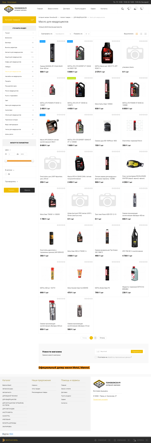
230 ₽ (134, 293)
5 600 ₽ (80, 73)
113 (32, 57)
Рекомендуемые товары (39, 392)
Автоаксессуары (8, 389)
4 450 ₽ (80, 109)
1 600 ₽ (80, 146)
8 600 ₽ (52, 146)
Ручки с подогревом (11, 95)
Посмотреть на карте (100, 399)
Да (9, 174)
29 (32, 129)
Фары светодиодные (11, 124)
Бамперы (8, 42)
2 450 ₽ (52, 109)
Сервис (93, 9)
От (6, 154)
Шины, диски (9, 134)
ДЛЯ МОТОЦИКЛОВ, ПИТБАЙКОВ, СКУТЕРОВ (13, 404)
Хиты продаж (36, 389)
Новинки (34, 385)
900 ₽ (107, 183)
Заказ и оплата (53, 9)
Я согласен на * (115, 357)
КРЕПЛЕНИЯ (6, 419)
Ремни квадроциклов (11, 91)
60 (32, 62)
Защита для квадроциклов (13, 57)
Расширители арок (11, 86)
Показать (11, 190)
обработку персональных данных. (119, 357)
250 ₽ (52, 183)
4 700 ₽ (134, 257)
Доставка (66, 9)
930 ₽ (107, 109)
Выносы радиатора (11, 47)
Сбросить (27, 190)
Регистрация (11, 2)
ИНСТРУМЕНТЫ (8, 412)
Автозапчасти (7, 392)
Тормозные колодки (11, 120)
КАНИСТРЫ (6, 416)
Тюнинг (7, 33)
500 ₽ (52, 73)
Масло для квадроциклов (13, 71)
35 (32, 67)
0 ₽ (134, 73)
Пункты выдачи (80, 9)
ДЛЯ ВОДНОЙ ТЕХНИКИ (10, 396)
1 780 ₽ (52, 220)
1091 (32, 52)
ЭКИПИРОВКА (7, 426)
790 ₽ (107, 293)
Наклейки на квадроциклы (13, 76)
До (18, 154)
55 (32, 42)
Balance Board (7, 385)
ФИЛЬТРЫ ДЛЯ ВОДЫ (9, 423)
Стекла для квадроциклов (13, 115)
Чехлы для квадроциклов (13, 129)
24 (32, 115)
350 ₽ (134, 146)
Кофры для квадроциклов (13, 62)
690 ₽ (52, 293)
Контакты (104, 9)
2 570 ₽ (107, 73)
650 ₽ (134, 220)
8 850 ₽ (134, 109)
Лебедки (7, 67)
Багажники (8, 38)
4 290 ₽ (134, 183)
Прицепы (8, 81)
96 (32, 120)
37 (32, 134)
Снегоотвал (8, 110)
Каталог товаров (19, 19)
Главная (40, 9)
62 (32, 91)
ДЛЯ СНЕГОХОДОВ (8, 409)
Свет (6, 100)
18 (32, 47)
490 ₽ (107, 257)
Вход (4, 2)
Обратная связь (10, 440)
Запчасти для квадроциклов (14, 52)
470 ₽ (80, 293)
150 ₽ (107, 146)
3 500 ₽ (80, 257)
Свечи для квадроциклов (13, 105)
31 (32, 71)
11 (32, 95)
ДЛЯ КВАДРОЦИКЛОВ (9, 399)
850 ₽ (52, 330)
